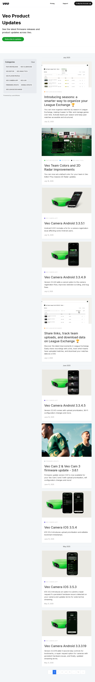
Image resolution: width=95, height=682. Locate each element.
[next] (83, 672)
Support (65, 3)
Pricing (52, 3)
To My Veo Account (83, 4)
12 (78, 672)
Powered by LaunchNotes (11, 95)
